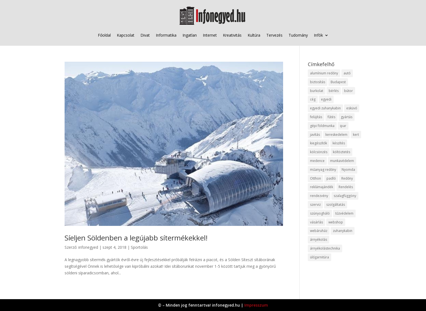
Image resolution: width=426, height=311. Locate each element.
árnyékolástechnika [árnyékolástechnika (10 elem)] (325, 248)
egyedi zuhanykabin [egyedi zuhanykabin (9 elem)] (325, 108)
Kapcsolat (125, 35)
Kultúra (254, 35)
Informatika (166, 35)
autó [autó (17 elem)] (347, 73)
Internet (210, 35)
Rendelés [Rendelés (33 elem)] (346, 187)
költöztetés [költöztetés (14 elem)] (341, 152)
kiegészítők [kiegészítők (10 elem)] (318, 143)
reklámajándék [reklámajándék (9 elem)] (321, 187)
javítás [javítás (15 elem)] (315, 134)
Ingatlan (189, 35)
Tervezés (274, 35)
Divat (145, 35)
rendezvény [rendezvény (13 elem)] (319, 195)
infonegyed (88, 247)
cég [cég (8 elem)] (313, 99)
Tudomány (298, 35)
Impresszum (256, 305)
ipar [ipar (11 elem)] (343, 125)
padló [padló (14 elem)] (331, 178)
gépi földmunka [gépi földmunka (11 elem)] (322, 125)
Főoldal (104, 35)
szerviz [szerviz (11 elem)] (315, 204)
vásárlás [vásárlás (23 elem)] (316, 222)
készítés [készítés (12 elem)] (339, 143)
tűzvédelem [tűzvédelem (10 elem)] (344, 213)
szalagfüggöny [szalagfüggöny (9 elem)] (345, 195)
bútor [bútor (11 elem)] (348, 90)
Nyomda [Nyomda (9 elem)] (348, 169)
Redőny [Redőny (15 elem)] (347, 178)
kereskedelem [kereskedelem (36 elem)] (336, 134)
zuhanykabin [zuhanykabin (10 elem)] (342, 230)
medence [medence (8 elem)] (317, 160)
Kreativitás (232, 35)
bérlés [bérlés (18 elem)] (334, 90)
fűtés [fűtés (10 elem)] (331, 117)
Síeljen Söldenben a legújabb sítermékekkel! (136, 238)
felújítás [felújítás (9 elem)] (316, 117)
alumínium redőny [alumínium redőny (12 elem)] (324, 73)
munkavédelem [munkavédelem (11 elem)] (342, 160)
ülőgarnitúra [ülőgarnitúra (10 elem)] (319, 257)
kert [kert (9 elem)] (356, 134)
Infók (318, 35)
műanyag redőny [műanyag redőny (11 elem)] (323, 169)
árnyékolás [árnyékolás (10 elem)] (318, 239)
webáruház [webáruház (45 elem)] (318, 230)
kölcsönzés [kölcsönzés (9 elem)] (318, 152)
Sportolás (139, 247)
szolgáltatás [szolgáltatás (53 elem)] (335, 204)
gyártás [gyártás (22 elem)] (346, 117)
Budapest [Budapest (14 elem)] (338, 82)
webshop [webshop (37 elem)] (335, 222)
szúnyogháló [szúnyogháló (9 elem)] (320, 213)
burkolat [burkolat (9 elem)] (316, 90)
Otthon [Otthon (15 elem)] (315, 178)
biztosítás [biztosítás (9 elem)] (317, 82)
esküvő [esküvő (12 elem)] (351, 108)
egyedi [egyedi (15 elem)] (326, 99)
